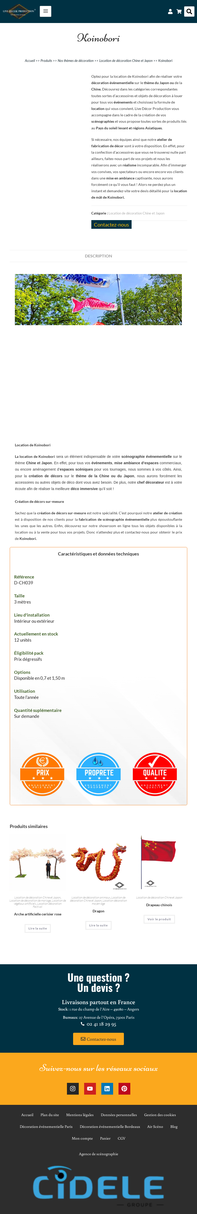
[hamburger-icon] (45, 11)
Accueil (30, 61)
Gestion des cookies (160, 1114)
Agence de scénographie (98, 1153)
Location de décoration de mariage (30, 900)
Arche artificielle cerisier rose (37, 914)
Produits (46, 61)
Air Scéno (155, 1126)
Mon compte (82, 1138)
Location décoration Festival (47, 905)
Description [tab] (98, 255)
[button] (189, 11)
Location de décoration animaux (91, 897)
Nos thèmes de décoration (76, 61)
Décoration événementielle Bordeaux (110, 1126)
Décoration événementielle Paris (46, 1126)
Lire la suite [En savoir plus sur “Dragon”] (98, 925)
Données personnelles (119, 1114)
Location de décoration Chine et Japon (126, 61)
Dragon (98, 911)
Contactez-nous (111, 224)
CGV (121, 1138)
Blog (174, 1126)
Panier (105, 1138)
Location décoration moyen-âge (109, 902)
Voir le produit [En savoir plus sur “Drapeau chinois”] (159, 919)
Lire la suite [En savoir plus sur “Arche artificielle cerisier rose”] (37, 928)
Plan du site (50, 1114)
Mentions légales (80, 1114)
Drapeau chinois (159, 905)
